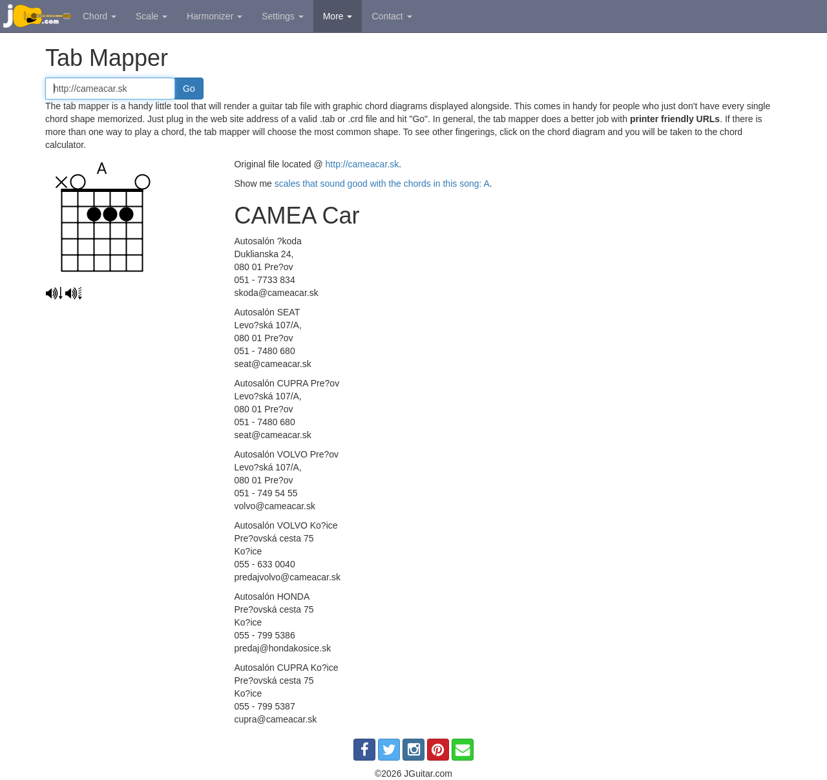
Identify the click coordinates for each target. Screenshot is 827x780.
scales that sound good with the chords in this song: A (382, 183)
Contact (392, 16)
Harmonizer (214, 16)
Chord (99, 16)
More (338, 16)
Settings (282, 16)
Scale (151, 16)
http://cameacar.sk (362, 164)
